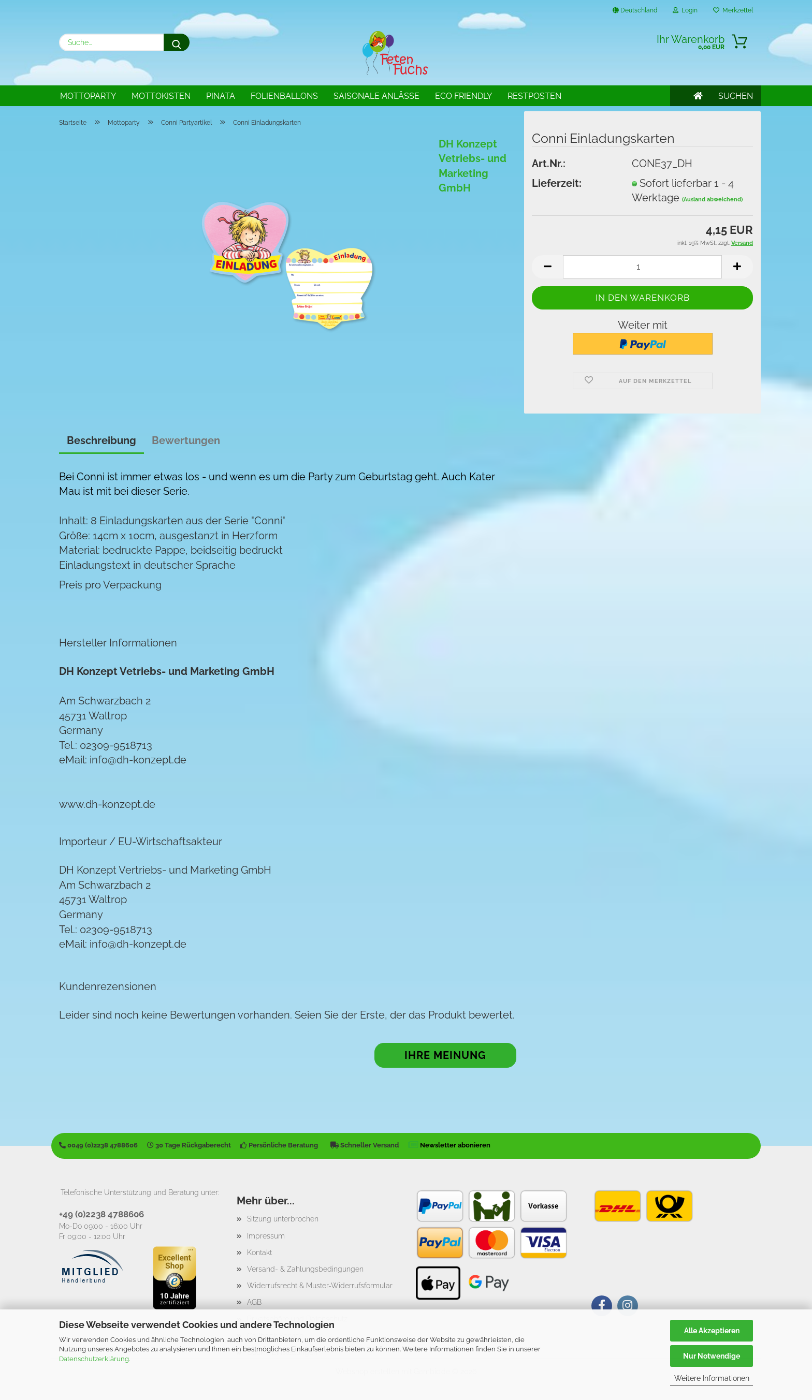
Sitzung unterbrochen (282, 1219)
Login (685, 10)
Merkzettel (733, 10)
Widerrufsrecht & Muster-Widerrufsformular (320, 1285)
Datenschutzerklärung (94, 1359)
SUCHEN (735, 96)
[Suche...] (177, 42)
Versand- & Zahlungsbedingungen (305, 1269)
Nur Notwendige (711, 1356)
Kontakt (259, 1252)
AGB (254, 1302)
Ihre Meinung (445, 1055)
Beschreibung (101, 440)
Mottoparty (88, 96)
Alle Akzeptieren (712, 1331)
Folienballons (284, 96)
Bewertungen (186, 440)
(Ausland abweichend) (712, 199)
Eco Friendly (463, 96)
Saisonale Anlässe (376, 96)
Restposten (534, 96)
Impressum (266, 1236)
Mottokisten (161, 96)
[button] (547, 266)
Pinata (220, 96)
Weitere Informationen (711, 1378)
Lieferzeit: (557, 183)
